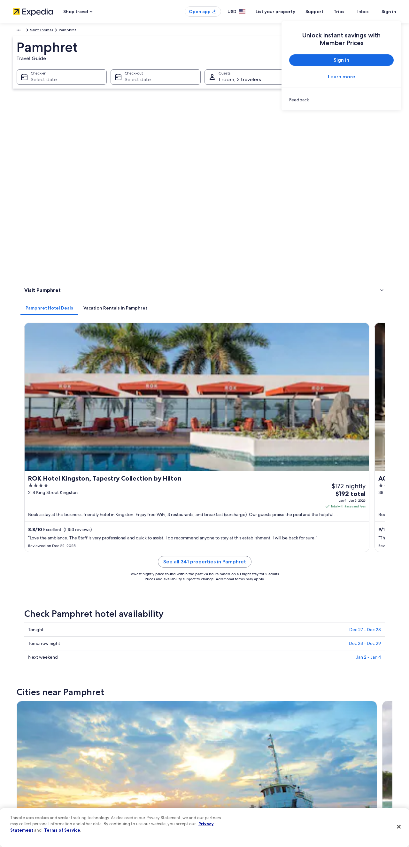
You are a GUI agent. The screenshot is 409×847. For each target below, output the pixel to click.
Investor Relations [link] (28, 771)
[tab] (143, 122)
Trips (350, 11)
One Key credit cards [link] (130, 791)
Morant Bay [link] (313, 548)
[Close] (399, 827)
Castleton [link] (31, 548)
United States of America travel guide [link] (144, 720)
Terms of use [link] (222, 740)
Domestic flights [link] (126, 761)
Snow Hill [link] (125, 572)
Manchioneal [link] (222, 572)
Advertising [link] (23, 781)
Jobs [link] (17, 730)
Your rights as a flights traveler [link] (335, 781)
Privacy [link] (217, 720)
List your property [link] (28, 740)
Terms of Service (62, 830)
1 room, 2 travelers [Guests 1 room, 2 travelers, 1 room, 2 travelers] (240, 86)
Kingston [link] (30, 524)
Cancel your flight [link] (325, 740)
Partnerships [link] (23, 750)
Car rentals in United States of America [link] (145, 771)
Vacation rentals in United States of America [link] (149, 740)
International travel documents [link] (336, 771)
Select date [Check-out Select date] (136, 86)
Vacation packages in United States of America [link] (152, 750)
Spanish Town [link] (36, 572)
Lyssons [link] (309, 572)
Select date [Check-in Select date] (40, 86)
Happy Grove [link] (222, 560)
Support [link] (317, 720)
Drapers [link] (309, 524)
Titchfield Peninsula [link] (136, 548)
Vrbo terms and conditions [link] (234, 761)
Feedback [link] (21, 801)
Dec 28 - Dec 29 (365, 369)
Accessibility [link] (221, 771)
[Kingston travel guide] (144, 453)
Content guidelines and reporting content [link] (247, 791)
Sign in (389, 11)
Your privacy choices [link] (228, 781)
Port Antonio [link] (129, 524)
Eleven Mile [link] (313, 560)
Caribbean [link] (22, 31)
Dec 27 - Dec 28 (365, 355)
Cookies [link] (218, 730)
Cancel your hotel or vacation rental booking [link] (348, 730)
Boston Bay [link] (127, 560)
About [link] (18, 720)
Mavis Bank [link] (220, 536)
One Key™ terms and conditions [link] (238, 750)
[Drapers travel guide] (287, 453)
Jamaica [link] (44, 31)
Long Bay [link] (124, 536)
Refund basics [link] (322, 750)
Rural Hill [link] (310, 536)
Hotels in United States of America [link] (141, 730)
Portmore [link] (218, 524)
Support (326, 11)
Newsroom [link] (22, 761)
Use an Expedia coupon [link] (330, 761)
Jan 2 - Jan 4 (368, 383)
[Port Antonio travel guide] (216, 453)
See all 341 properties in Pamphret (251, 288)
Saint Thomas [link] (68, 31)
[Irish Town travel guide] (359, 453)
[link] (341, 99)
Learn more (341, 77)
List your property (287, 11)
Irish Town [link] (32, 536)
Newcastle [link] (32, 560)
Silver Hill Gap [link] (223, 548)
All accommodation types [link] (134, 781)
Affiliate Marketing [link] (29, 791)
